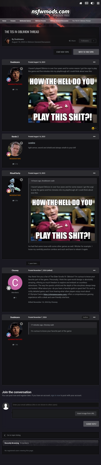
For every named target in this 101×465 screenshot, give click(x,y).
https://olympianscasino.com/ (55, 294)
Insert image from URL (85, 413)
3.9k (15, 201)
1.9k (15, 89)
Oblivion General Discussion (38, 42)
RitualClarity (15, 173)
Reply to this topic (86, 51)
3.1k (15, 164)
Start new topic (62, 51)
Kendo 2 (15, 137)
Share (72, 41)
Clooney (15, 270)
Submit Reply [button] (91, 423)
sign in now (55, 395)
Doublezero (19, 39)
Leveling (31, 143)
